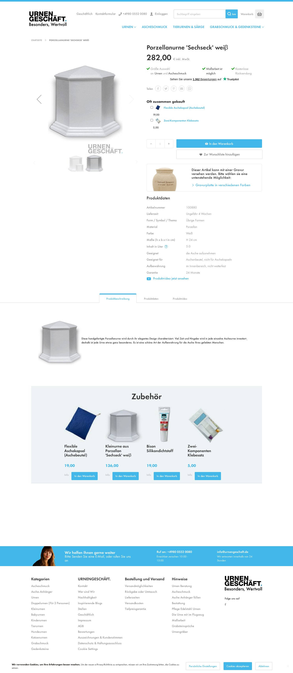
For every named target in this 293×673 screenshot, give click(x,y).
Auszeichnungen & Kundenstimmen (100, 637)
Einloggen (161, 13)
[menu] (193, 26)
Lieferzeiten (132, 597)
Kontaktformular (105, 13)
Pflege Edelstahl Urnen (186, 609)
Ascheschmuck (177, 73)
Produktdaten (151, 298)
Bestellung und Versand (144, 578)
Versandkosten (134, 603)
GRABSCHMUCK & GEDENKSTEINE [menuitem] (235, 26)
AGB (81, 626)
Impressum (84, 620)
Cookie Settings (88, 649)
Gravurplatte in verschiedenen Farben (223, 184)
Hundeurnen (39, 631)
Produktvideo (180, 298)
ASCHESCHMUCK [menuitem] (154, 26)
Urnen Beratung (182, 586)
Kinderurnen (39, 620)
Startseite (36, 40)
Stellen (82, 609)
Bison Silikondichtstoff (160, 448)
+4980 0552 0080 (135, 13)
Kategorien (40, 578)
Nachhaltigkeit (87, 597)
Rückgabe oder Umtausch (141, 591)
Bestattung (178, 603)
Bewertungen (86, 631)
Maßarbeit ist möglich (214, 70)
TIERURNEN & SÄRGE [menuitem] (188, 26)
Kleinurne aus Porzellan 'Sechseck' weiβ (118, 450)
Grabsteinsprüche (183, 626)
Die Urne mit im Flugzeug (188, 614)
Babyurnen (38, 614)
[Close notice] (288, 666)
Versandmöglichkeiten (139, 586)
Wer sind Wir (86, 591)
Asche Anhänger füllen (186, 597)
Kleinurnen (38, 609)
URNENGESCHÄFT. (94, 578)
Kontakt (82, 586)
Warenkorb (247, 14)
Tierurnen (37, 626)
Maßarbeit (178, 620)
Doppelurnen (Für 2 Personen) (50, 603)
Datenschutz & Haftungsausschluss (100, 643)
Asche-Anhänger (41, 591)
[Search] (232, 13)
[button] (39, 99)
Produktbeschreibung (117, 298)
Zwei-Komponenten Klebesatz (181, 120)
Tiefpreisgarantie (135, 609)
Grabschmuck (39, 643)
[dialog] (146, 666)
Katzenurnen (39, 637)
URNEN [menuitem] (127, 26)
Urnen (158, 73)
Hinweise (179, 578)
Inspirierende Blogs (90, 603)
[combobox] (206, 13)
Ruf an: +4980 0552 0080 (174, 552)
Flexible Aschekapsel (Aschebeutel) (184, 107)
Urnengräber (180, 631)
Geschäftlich (85, 13)
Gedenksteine (40, 649)
